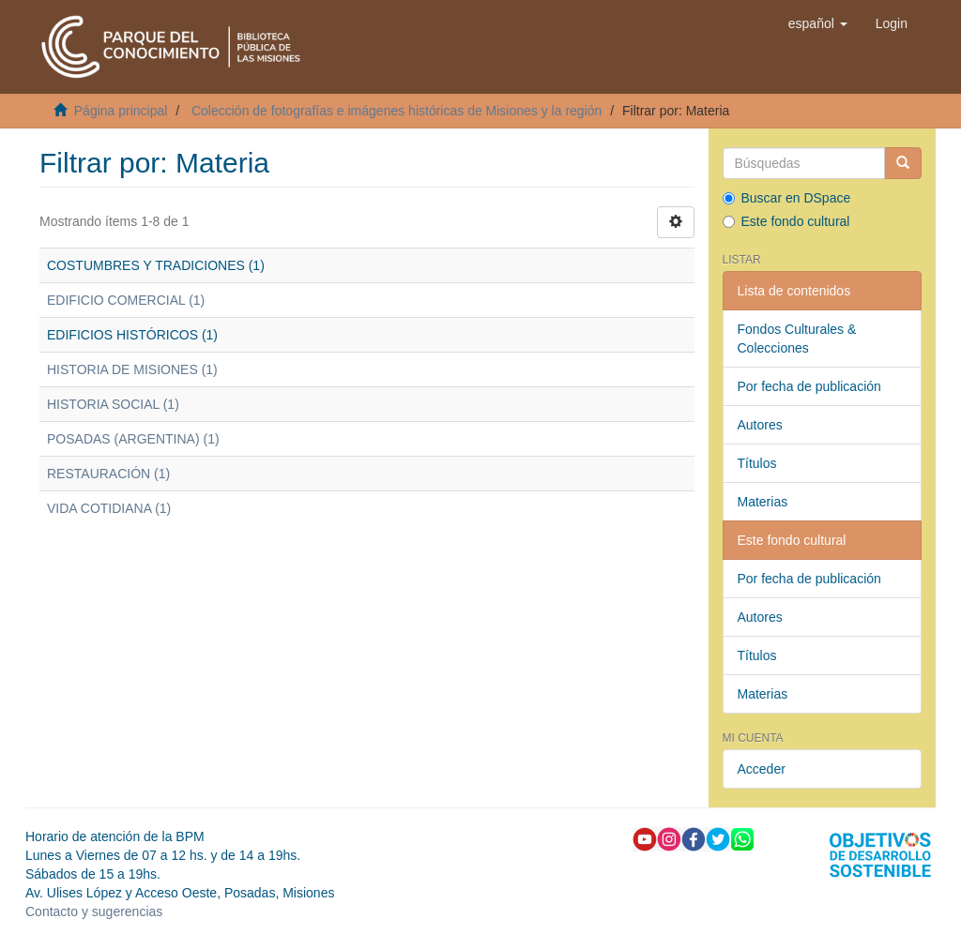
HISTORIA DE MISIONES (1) (132, 369)
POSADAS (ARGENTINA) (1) (133, 438)
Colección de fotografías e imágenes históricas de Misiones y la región (396, 110)
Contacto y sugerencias (93, 911)
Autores (760, 424)
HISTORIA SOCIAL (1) (113, 404)
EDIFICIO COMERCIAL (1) (126, 300)
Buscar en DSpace (787, 197)
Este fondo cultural (786, 221)
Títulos (757, 463)
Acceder (762, 768)
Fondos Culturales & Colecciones (797, 338)
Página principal (121, 110)
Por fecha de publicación (809, 386)
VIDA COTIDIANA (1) (109, 508)
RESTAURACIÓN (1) (108, 473)
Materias (763, 501)
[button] (818, 23)
